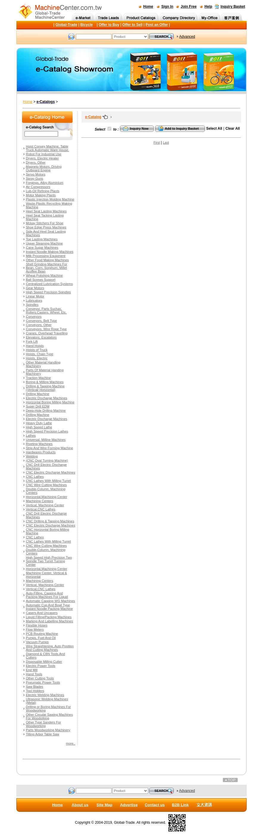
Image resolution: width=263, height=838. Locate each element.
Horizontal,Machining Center (46, 497)
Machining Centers (39, 501)
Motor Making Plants (41, 195)
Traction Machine (38, 378)
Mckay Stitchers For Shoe (44, 223)
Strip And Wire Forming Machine (49, 448)
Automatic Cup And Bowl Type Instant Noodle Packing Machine (49, 606)
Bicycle (86, 25)
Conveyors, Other (38, 325)
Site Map (104, 805)
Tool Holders (35, 691)
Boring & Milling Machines (45, 382)
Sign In (167, 6)
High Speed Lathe (39, 427)
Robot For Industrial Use (43, 154)
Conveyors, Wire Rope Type (46, 329)
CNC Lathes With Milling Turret (48, 481)
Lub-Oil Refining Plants (43, 191)
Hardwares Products (41, 452)
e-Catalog (93, 117)
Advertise (128, 805)
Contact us (155, 805)
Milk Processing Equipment (45, 256)
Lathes (31, 435)
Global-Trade (66, 25)
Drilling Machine (37, 394)
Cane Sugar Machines (42, 247)
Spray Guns (34, 178)
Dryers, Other (36, 162)
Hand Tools (34, 674)
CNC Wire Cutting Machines (46, 485)
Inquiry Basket (232, 6)
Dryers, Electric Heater (42, 158)
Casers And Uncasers (41, 613)
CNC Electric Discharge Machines (50, 472)
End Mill (31, 670)
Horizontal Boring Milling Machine (50, 402)
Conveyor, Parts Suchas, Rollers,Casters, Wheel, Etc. (46, 310)
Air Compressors (38, 187)
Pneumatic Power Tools (43, 682)
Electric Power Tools (40, 666)
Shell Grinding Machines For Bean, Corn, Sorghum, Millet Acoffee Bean (46, 267)
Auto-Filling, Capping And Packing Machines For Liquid (47, 595)
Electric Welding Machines (45, 695)
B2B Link (180, 805)
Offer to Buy (109, 25)
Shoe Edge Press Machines (46, 227)
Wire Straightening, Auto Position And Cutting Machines (50, 647)
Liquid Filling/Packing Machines (48, 617)
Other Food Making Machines (47, 260)
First (157, 142)
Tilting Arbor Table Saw (42, 734)
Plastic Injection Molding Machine (50, 199)
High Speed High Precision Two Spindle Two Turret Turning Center (49, 561)
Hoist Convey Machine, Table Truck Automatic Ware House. (47, 148)
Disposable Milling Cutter (44, 661)
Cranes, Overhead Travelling (47, 333)
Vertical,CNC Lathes (40, 509)
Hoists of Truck (37, 350)
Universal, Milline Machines (45, 439)
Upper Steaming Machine (44, 243)
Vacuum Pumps (37, 642)
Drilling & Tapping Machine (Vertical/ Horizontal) (45, 387)
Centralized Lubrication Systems (49, 284)
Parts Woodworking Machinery (48, 730)
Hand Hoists (35, 345)
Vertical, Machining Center (45, 505)
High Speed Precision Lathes (47, 431)
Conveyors (34, 316)
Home (148, 6)
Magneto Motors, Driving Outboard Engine (44, 168)
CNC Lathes (35, 476)
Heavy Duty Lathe (39, 423)
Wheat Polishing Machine (44, 275)
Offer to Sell (132, 25)
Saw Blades (34, 686)
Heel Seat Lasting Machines (46, 211)
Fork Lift (32, 341)
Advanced (187, 37)
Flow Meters (35, 629)
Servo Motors (35, 174)
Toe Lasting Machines (41, 239)
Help (208, 6)
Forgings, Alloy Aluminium (44, 182)
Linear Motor (35, 296)
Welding (32, 456)
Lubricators (34, 300)
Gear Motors (35, 288)
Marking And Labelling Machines (49, 621)
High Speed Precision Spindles (48, 292)
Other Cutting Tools (40, 678)
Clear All (233, 128)
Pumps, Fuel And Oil (41, 638)
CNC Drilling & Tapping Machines (50, 521)
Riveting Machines (39, 444)
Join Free (188, 6)
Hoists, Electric (37, 358)
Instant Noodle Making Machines (49, 251)
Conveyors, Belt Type (41, 320)
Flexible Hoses (36, 625)
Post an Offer (156, 25)
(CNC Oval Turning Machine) (47, 460)
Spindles (32, 304)
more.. (70, 743)
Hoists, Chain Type (39, 354)
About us (80, 805)
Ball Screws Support (40, 279)
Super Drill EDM (37, 406)
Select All (214, 128)
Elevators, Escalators (41, 337)
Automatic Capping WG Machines (50, 601)
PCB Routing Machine (42, 633)
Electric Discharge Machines (46, 398)
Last (166, 142)
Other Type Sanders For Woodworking (43, 724)
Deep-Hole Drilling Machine (46, 410)
